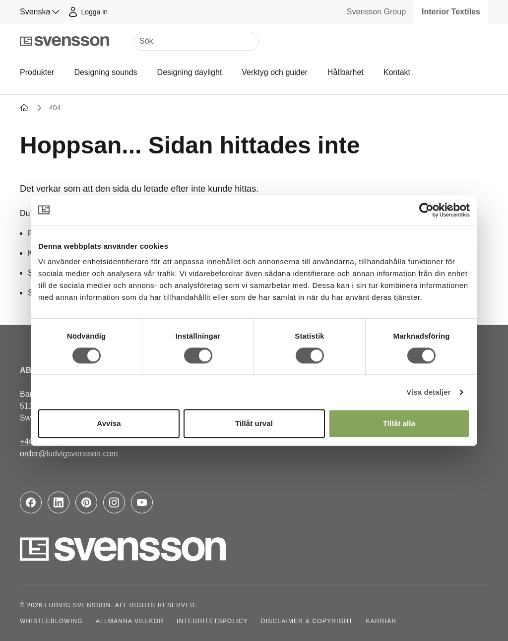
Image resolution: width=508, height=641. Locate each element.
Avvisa (109, 423)
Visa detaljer (428, 392)
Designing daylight (189, 72)
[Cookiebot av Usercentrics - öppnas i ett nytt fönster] (426, 210)
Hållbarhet (345, 72)
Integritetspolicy (212, 621)
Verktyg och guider (275, 72)
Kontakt (396, 72)
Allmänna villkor (130, 621)
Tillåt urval (254, 423)
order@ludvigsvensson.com (69, 453)
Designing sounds (105, 72)
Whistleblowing (51, 621)
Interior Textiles (451, 11)
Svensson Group (376, 11)
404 (55, 108)
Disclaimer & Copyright (307, 621)
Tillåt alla (399, 423)
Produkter (37, 72)
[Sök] (196, 41)
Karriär (381, 621)
